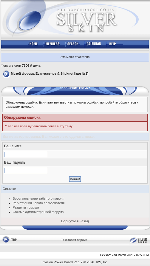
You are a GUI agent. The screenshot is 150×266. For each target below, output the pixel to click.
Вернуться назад (75, 221)
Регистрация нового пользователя (39, 203)
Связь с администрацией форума (38, 212)
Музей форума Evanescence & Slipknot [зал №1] (50, 73)
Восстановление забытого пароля (38, 198)
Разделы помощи (26, 207)
